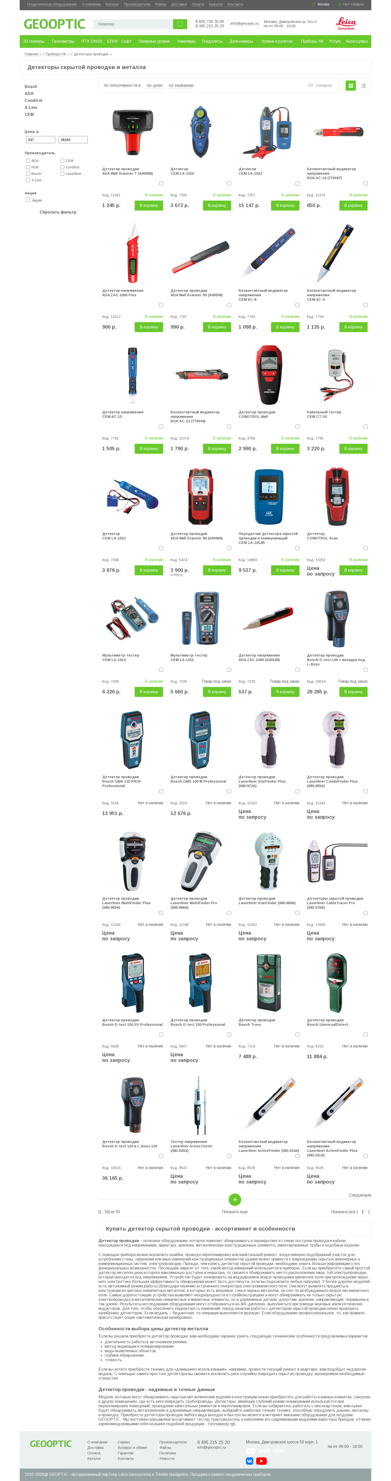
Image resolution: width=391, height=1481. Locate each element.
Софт (126, 41)
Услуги (335, 41)
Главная (33, 54)
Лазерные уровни (154, 41)
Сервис (124, 1442)
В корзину (149, 205)
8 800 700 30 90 (210, 21)
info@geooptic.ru (244, 23)
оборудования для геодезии (327, 1415)
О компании (91, 4)
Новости (216, 4)
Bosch (31, 86)
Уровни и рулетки (277, 41)
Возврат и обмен (132, 1447)
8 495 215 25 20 (210, 26)
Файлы (160, 4)
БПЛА (112, 41)
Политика (168, 1453)
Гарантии (125, 1453)
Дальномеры (241, 41)
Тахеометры (62, 41)
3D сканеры (33, 41)
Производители (137, 4)
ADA (29, 93)
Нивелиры (186, 41)
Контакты (235, 4)
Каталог (112, 4)
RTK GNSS (91, 41)
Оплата (198, 4)
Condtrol (33, 100)
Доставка (179, 4)
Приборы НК (312, 41)
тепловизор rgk (221, 1424)
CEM (29, 114)
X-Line (31, 107)
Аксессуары (357, 41)
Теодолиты (211, 41)
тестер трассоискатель (218, 1419)
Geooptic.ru (54, 22)
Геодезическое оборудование (52, 4)
